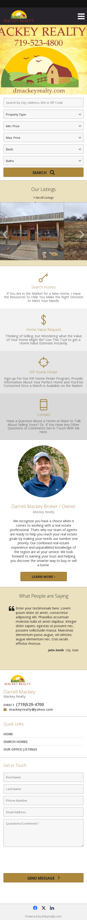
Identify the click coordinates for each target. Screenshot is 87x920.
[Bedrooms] (43, 149)
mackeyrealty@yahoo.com (31, 709)
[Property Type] (43, 114)
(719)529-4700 (30, 704)
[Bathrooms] (43, 160)
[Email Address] (43, 812)
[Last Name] (43, 789)
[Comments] (43, 833)
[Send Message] (43, 877)
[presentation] (43, 862)
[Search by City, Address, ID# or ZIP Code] (43, 102)
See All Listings (43, 197)
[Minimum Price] (43, 125)
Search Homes (15, 741)
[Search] (43, 172)
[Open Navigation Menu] (81, 16)
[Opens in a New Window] (35, 908)
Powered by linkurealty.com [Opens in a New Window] (43, 916)
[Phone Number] (43, 800)
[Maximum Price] (43, 137)
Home (8, 734)
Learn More (43, 576)
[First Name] (43, 777)
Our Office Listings (20, 749)
